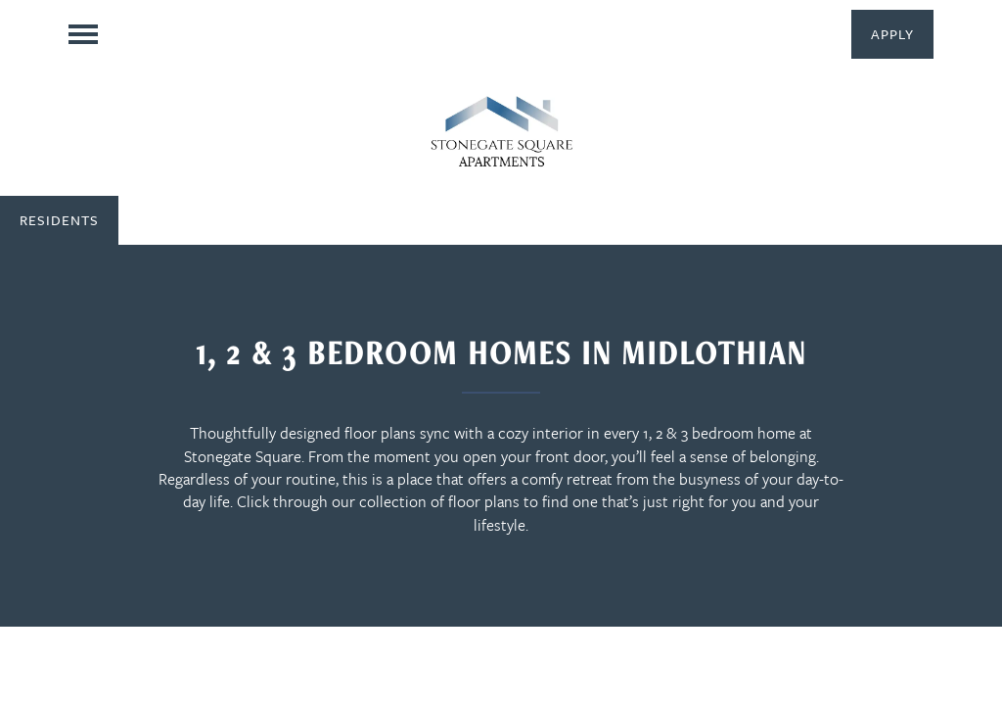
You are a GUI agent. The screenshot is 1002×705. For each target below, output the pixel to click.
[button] (892, 34)
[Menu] (83, 34)
